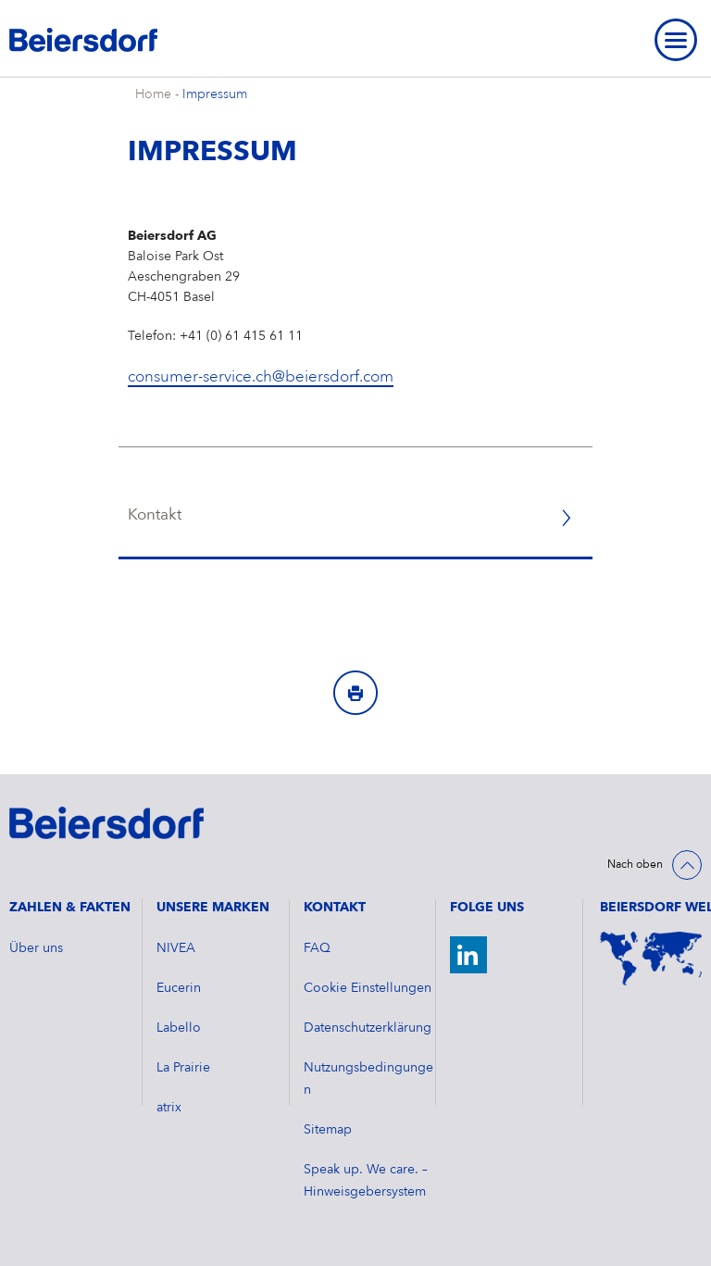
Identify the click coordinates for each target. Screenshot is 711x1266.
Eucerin (178, 988)
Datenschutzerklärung (367, 1028)
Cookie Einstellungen (367, 988)
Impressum (214, 94)
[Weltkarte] (651, 958)
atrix (168, 1107)
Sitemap (328, 1129)
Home (153, 94)
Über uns (36, 948)
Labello (178, 1028)
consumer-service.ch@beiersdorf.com (260, 377)
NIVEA (175, 948)
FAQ (317, 948)
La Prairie (183, 1067)
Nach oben (635, 865)
